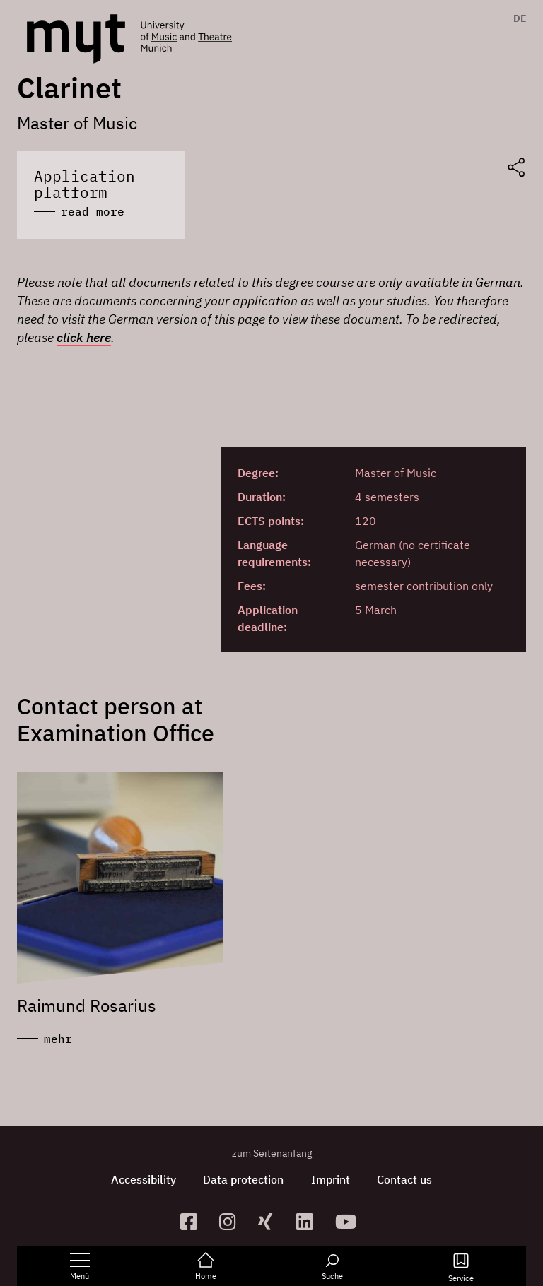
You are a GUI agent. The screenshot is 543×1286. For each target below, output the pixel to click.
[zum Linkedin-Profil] (310, 1219)
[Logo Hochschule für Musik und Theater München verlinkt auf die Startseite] (76, 39)
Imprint (331, 1178)
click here (84, 336)
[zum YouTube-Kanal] (349, 1219)
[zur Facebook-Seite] (194, 1219)
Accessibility (142, 1178)
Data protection (243, 1178)
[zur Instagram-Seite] (233, 1219)
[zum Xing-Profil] (272, 1219)
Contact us (406, 1178)
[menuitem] (516, 18)
